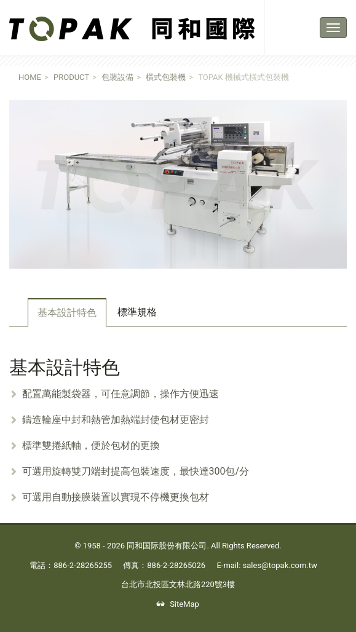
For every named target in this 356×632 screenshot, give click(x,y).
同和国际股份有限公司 (167, 545)
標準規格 (137, 312)
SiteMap (178, 604)
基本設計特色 (67, 312)
